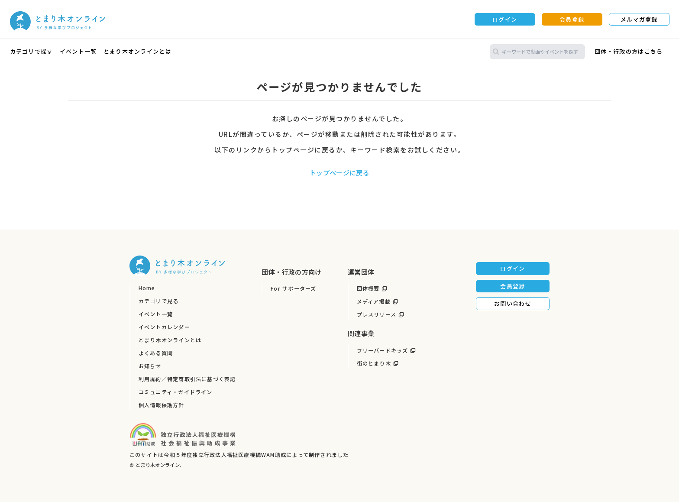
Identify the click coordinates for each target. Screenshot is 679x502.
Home (147, 288)
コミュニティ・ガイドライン (176, 392)
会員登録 (571, 19)
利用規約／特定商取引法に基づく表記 (187, 379)
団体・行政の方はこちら (629, 51)
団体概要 (368, 288)
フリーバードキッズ (382, 350)
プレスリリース (377, 314)
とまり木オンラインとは (137, 51)
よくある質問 (156, 353)
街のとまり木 (374, 363)
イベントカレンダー (164, 327)
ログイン (504, 19)
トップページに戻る (339, 172)
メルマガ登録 (639, 19)
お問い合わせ (512, 303)
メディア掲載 (374, 301)
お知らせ (150, 366)
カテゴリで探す (31, 51)
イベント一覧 (78, 51)
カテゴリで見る (159, 301)
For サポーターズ (293, 288)
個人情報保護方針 (161, 405)
